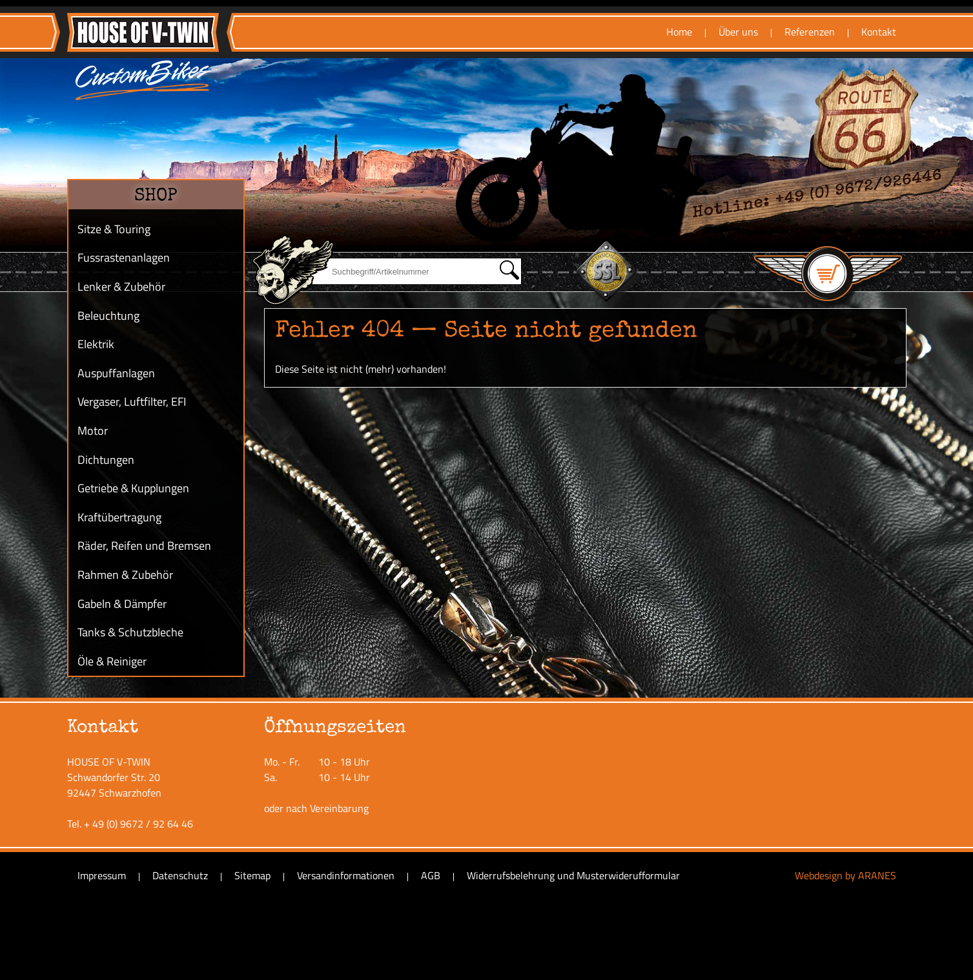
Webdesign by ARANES (845, 875)
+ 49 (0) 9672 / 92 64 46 (138, 823)
